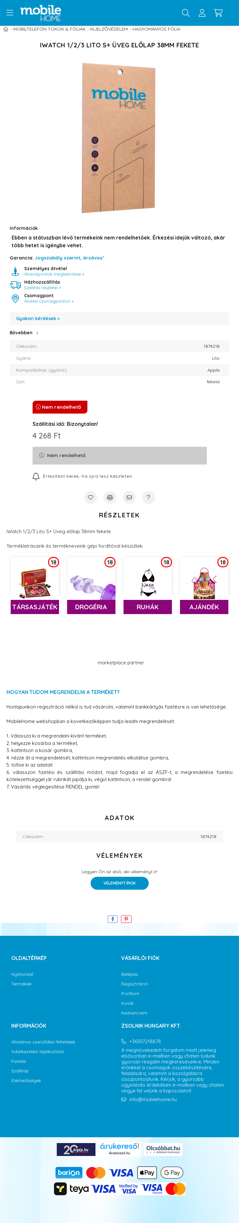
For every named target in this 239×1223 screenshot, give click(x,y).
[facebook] (113, 925)
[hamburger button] (9, 12)
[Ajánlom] (129, 503)
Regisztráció (134, 990)
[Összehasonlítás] (110, 503)
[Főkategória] (5, 35)
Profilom (130, 1000)
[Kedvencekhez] (90, 503)
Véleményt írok (120, 889)
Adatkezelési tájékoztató (37, 1058)
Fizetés (18, 1068)
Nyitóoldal (22, 980)
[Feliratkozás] (82, 482)
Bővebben (21, 339)
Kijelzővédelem (109, 35)
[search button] (185, 12)
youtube (148, 1124)
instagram (135, 1124)
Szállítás (20, 1077)
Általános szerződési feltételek (43, 1048)
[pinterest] (126, 925)
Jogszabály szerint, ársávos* (69, 264)
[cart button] (218, 12)
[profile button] (201, 12)
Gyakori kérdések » (38, 325)
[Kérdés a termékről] (148, 503)
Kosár (127, 1010)
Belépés (129, 980)
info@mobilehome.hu (153, 1106)
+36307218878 (145, 1048)
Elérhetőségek (26, 1087)
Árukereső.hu (119, 1159)
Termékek (21, 990)
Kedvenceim (134, 1019)
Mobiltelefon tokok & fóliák (49, 35)
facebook (122, 1124)
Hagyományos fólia (156, 35)
